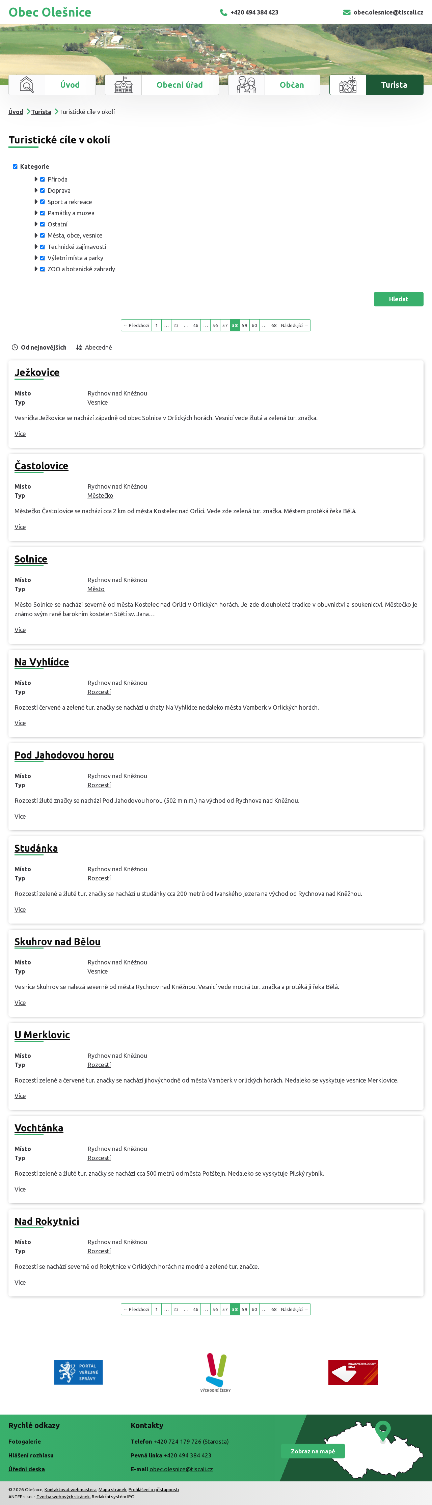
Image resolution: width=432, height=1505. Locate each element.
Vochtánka (39, 1127)
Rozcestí (99, 691)
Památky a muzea (71, 213)
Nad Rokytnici (47, 1221)
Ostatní (58, 224)
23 (176, 325)
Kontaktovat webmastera (71, 1489)
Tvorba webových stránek (63, 1496)
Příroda (58, 179)
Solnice (31, 558)
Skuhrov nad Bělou (58, 941)
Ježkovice (37, 372)
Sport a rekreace (70, 201)
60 (254, 325)
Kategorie (34, 166)
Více (20, 433)
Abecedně (98, 347)
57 (225, 325)
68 (274, 325)
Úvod (70, 84)
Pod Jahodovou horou (64, 754)
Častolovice (42, 465)
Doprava (59, 190)
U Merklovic (42, 1034)
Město (96, 588)
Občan (292, 84)
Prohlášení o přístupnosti (154, 1489)
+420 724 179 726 (177, 1441)
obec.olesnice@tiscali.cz (383, 12)
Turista (394, 84)
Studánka (36, 848)
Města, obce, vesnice (75, 235)
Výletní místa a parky (75, 257)
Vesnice (97, 402)
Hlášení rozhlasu (31, 1455)
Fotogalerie (24, 1441)
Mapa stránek (113, 1489)
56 (215, 325)
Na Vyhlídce (42, 661)
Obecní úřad (180, 84)
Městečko (100, 495)
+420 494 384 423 (248, 12)
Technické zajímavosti (77, 246)
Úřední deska (26, 1469)
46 (195, 325)
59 (244, 325)
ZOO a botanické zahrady (81, 269)
